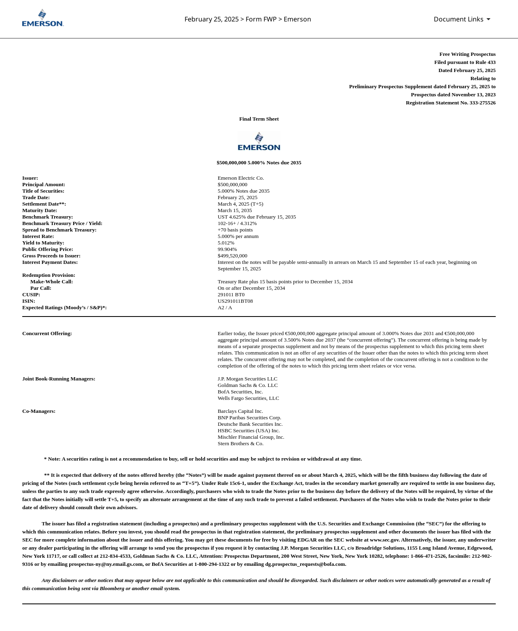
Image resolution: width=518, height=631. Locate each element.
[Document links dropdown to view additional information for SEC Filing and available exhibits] (463, 19)
